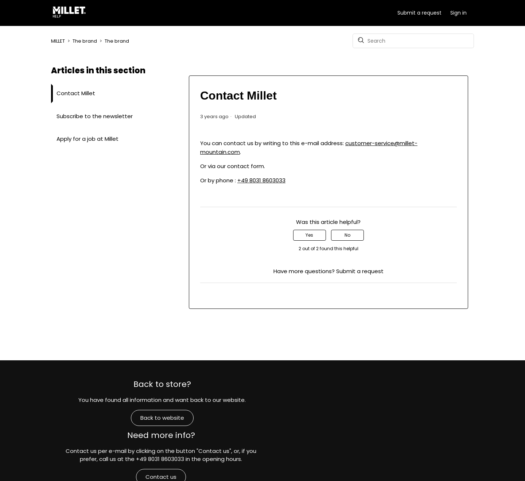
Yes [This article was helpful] (309, 235)
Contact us (262, 431)
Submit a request (419, 12)
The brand (85, 41)
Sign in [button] (458, 12)
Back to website (121, 422)
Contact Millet (76, 93)
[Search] (413, 41)
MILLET (58, 41)
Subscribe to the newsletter (95, 116)
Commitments (404, 446)
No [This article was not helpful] (347, 235)
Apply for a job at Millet (87, 139)
